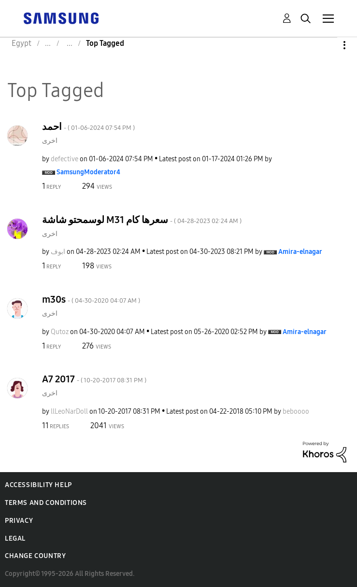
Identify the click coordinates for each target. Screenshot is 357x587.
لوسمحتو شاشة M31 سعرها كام (142, 219)
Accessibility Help (38, 485)
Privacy (19, 521)
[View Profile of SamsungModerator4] (88, 172)
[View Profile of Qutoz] (60, 332)
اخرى (49, 141)
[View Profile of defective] (64, 159)
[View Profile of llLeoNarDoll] (69, 411)
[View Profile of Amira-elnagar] (300, 252)
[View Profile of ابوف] (58, 252)
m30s (91, 299)
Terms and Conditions (46, 503)
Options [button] (328, 45)
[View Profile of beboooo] (296, 411)
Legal (15, 538)
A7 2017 (94, 379)
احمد (88, 126)
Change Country (35, 556)
